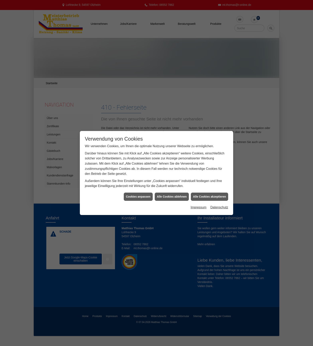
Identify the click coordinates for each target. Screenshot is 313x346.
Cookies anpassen (138, 189)
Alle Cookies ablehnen (172, 189)
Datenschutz (219, 200)
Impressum (198, 200)
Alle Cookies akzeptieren (209, 189)
